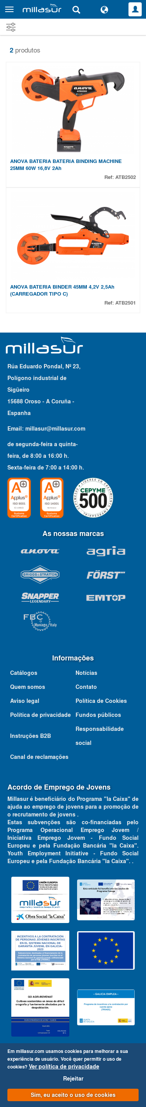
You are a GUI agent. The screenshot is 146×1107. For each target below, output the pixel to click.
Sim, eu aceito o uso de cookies (73, 1095)
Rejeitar (73, 1078)
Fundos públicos (98, 715)
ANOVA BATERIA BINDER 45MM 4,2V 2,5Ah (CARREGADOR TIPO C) (62, 290)
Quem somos (27, 687)
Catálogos (23, 673)
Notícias (86, 673)
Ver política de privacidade (64, 1066)
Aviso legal (24, 701)
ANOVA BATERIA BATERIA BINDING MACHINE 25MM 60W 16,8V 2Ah (66, 165)
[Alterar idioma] (104, 9)
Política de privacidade (40, 715)
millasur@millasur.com (55, 429)
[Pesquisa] (76, 9)
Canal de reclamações (39, 757)
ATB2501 (125, 303)
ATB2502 (125, 177)
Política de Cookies (101, 701)
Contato (86, 687)
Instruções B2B (30, 736)
